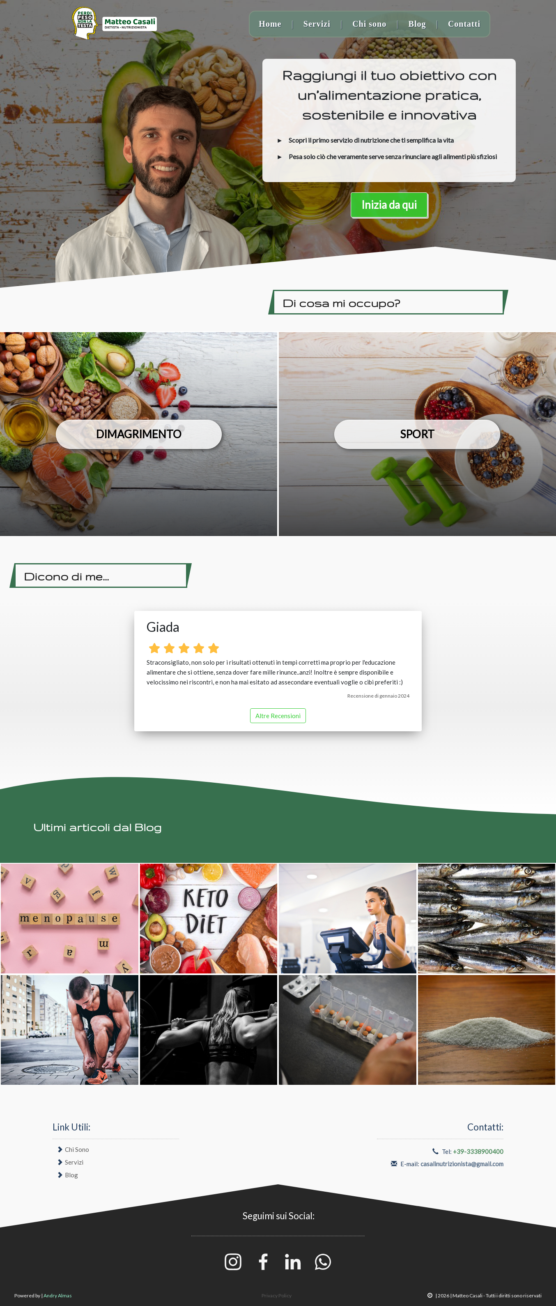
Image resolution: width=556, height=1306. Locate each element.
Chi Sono (77, 1149)
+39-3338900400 (478, 1151)
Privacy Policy (277, 1295)
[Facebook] (264, 1260)
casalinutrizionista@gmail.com (461, 1163)
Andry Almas (58, 1295)
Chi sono (369, 23)
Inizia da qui (389, 204)
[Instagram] (234, 1260)
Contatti (464, 23)
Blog (417, 23)
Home (270, 23)
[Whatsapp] (323, 1260)
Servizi (317, 23)
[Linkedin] (294, 1260)
